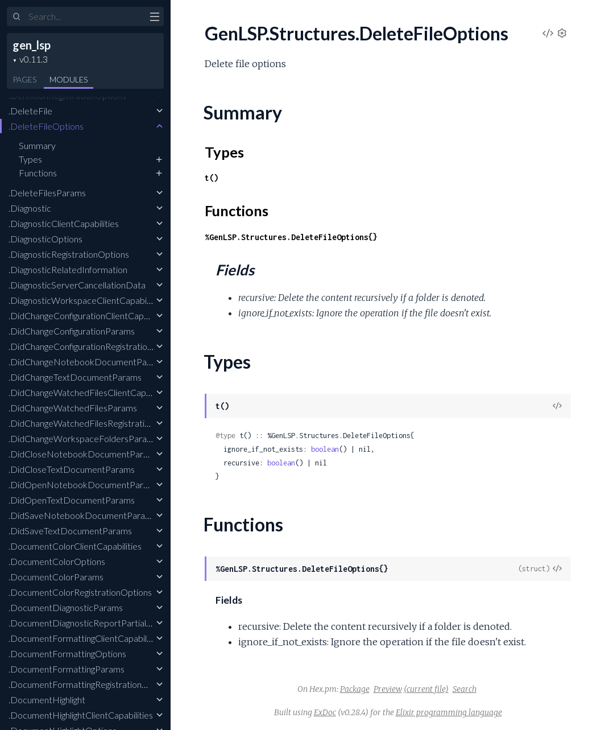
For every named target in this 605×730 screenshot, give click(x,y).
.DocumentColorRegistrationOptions (80, 592)
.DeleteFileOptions (46, 126)
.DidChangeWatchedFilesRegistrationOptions (97, 423)
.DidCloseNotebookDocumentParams (84, 453)
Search (464, 689)
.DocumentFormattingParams (67, 668)
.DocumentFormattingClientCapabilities (86, 638)
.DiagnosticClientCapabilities (64, 223)
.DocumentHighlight (47, 699)
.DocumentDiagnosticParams (66, 607)
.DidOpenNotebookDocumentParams (84, 484)
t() (211, 178)
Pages (24, 79)
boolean (325, 449)
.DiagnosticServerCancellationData (77, 284)
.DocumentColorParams (56, 576)
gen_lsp (32, 45)
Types (30, 159)
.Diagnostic (30, 208)
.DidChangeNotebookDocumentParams (87, 361)
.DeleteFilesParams (47, 192)
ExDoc (325, 712)
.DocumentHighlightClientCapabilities (81, 715)
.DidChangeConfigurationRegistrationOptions (96, 346)
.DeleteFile (30, 110)
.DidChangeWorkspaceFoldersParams (83, 438)
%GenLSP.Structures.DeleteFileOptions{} (291, 237)
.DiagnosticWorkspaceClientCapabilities (86, 300)
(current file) (426, 689)
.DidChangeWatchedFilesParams (73, 407)
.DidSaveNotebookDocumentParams (82, 515)
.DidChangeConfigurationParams (72, 330)
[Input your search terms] (85, 16)
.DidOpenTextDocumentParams (72, 499)
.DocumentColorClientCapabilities (75, 546)
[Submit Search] (17, 17)
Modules (68, 79)
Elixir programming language (449, 712)
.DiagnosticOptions (45, 238)
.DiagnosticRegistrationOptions (69, 254)
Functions (38, 172)
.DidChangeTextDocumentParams (75, 377)
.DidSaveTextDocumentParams (70, 530)
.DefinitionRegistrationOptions (67, 95)
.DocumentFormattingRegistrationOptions (91, 684)
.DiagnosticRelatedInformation (68, 269)
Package (355, 689)
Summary (37, 145)
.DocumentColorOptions (57, 561)
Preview (388, 689)
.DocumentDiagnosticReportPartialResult (90, 622)
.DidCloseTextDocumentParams (72, 469)
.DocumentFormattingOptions (67, 653)
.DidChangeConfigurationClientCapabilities (91, 315)
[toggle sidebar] (154, 18)
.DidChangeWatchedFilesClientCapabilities (92, 392)
